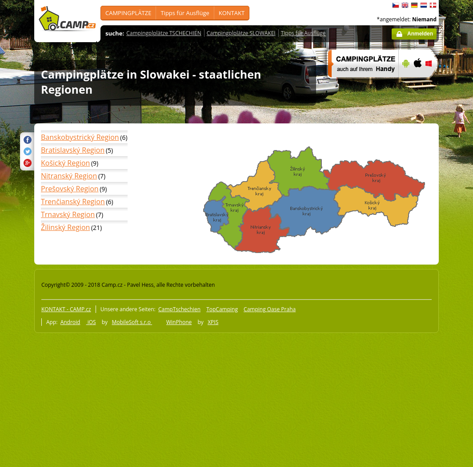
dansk (433, 5)
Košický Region (65, 163)
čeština (395, 5)
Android (70, 322)
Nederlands (423, 5)
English (405, 5)
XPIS (213, 322)
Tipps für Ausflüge (184, 13)
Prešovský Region (70, 189)
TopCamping (222, 309)
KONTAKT (232, 13)
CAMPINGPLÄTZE (128, 13)
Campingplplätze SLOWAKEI (241, 33)
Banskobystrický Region (80, 137)
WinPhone (179, 322)
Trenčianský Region (73, 201)
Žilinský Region (65, 227)
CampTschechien (179, 309)
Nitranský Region (69, 176)
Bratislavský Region (72, 150)
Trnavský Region (68, 214)
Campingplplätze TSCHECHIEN (163, 33)
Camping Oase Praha (270, 309)
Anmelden (420, 34)
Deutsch (414, 5)
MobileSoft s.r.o (132, 322)
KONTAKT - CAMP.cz (66, 309)
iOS (91, 322)
